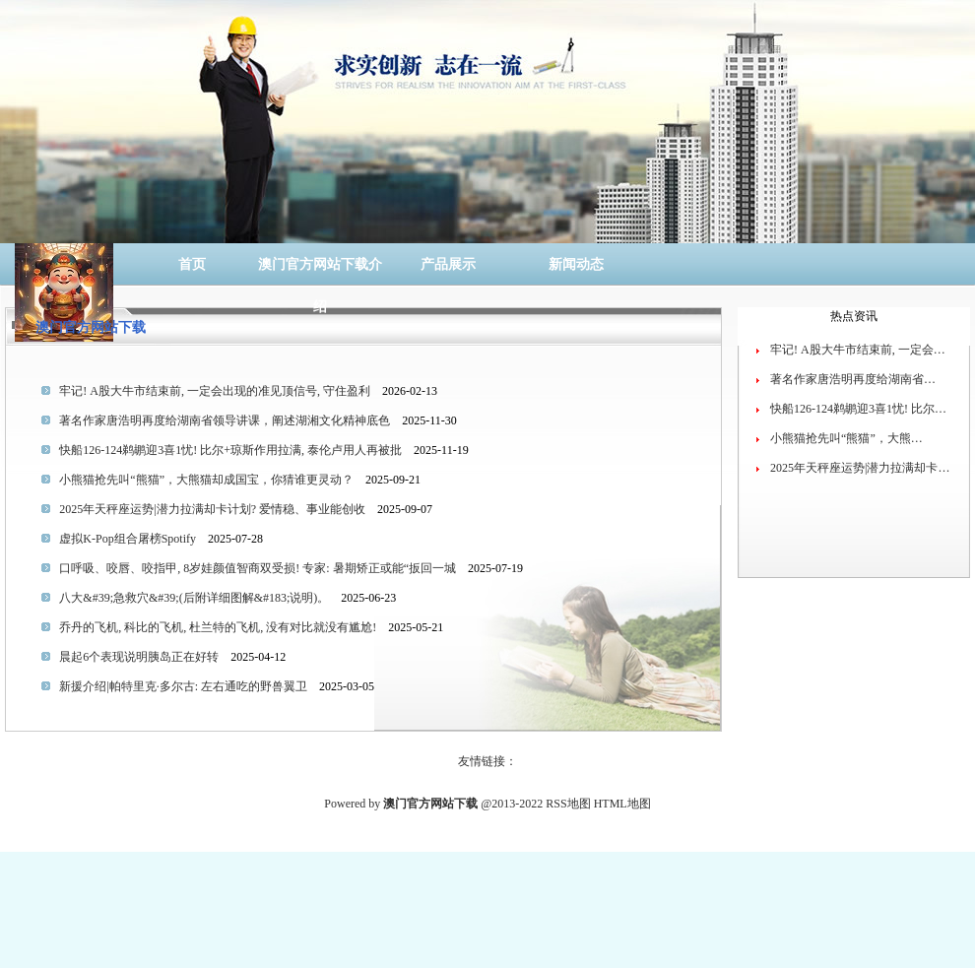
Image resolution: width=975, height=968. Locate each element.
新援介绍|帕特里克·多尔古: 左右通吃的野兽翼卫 (183, 686)
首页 (192, 264)
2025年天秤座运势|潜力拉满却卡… (859, 468)
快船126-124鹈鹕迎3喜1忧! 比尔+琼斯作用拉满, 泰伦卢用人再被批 (230, 450)
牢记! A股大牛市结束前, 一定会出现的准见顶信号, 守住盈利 (214, 391)
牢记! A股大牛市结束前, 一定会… (857, 349)
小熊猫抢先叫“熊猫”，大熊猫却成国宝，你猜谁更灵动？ (206, 479)
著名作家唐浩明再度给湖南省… (853, 379)
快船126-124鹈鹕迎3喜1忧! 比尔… (858, 409)
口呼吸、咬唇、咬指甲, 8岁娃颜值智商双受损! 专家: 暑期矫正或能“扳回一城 (257, 568)
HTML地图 (622, 803)
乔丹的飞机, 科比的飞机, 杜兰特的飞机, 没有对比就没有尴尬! (217, 627)
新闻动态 (576, 264)
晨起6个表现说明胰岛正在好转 (139, 657)
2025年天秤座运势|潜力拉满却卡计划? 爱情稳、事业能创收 (212, 509)
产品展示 (448, 264)
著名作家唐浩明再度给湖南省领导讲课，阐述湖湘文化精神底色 (224, 420)
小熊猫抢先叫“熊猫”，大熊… (846, 438)
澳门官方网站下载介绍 (320, 271)
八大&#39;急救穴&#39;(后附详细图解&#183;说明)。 (194, 598)
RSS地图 (568, 803)
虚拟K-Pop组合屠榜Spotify (127, 539)
